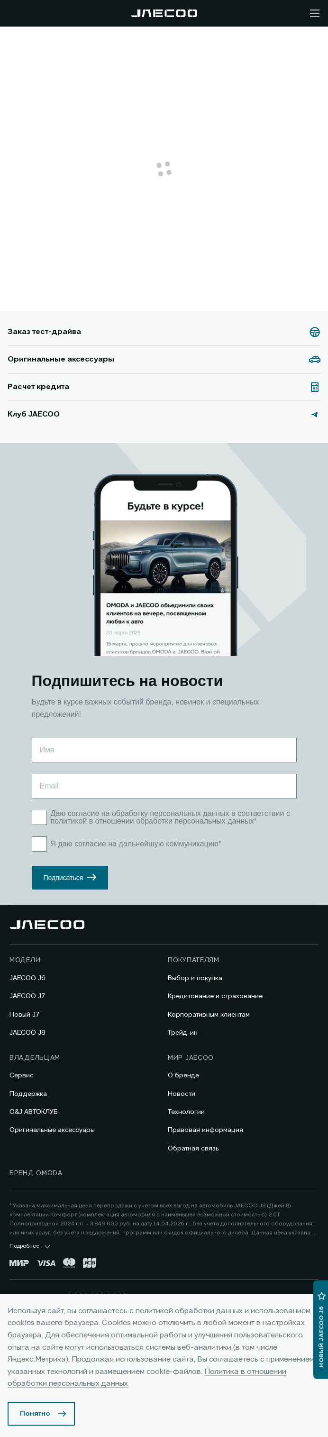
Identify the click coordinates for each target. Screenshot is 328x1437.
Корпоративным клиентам (209, 1014)
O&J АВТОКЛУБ (33, 1112)
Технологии (186, 1112)
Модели (24, 960)
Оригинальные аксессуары (52, 1130)
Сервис (21, 1075)
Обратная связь (193, 1148)
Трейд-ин (183, 1032)
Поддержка (28, 1094)
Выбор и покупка (195, 978)
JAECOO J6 (27, 978)
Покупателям (193, 960)
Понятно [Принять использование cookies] (35, 1413)
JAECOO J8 (27, 1032)
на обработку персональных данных (165, 813)
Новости (181, 1094)
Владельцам (34, 1058)
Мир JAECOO (191, 1058)
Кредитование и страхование (215, 996)
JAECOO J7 (27, 996)
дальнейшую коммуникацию (168, 844)
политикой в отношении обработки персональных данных (152, 821)
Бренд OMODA (36, 1173)
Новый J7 (24, 1014)
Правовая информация (205, 1130)
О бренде (183, 1075)
